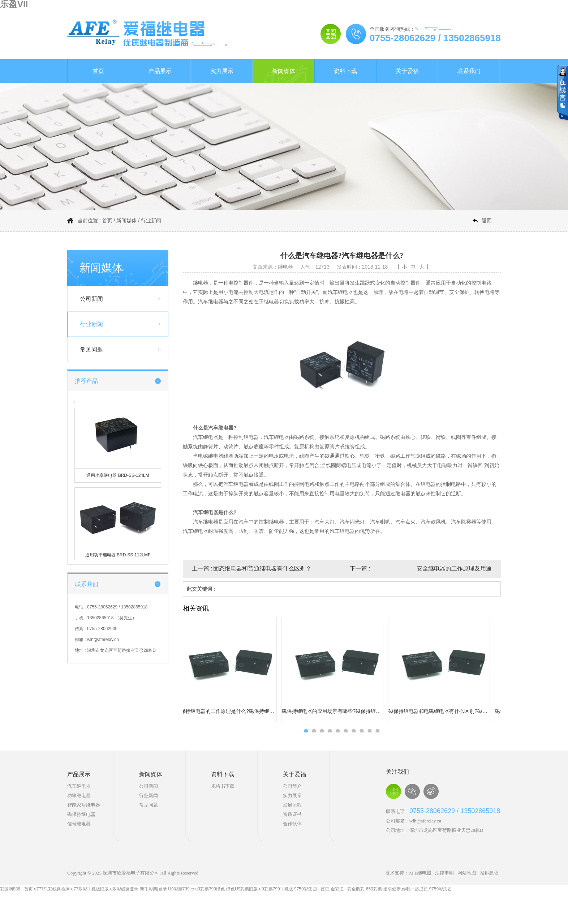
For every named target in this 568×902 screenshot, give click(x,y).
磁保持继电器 (81, 814)
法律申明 (444, 873)
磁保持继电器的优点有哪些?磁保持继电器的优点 (444, 711)
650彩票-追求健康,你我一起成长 (397, 889)
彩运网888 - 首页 (16, 889)
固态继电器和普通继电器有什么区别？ (262, 568)
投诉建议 (489, 873)
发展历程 (292, 805)
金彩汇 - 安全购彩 (348, 889)
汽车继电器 (79, 786)
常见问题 (91, 349)
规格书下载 (222, 786)
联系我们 (469, 71)
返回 (487, 220)
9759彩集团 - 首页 (311, 889)
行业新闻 (151, 220)
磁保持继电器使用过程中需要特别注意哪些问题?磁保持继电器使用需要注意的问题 (337, 711)
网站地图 (466, 873)
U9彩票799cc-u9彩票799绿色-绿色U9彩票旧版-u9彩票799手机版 (230, 889)
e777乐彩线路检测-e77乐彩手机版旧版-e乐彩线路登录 (86, 889)
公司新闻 (91, 299)
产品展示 (160, 71)
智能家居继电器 (83, 805)
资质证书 (292, 814)
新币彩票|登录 (153, 889)
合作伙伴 (292, 823)
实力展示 (221, 71)
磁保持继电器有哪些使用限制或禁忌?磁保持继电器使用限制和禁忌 (231, 711)
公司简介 (292, 786)
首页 (98, 71)
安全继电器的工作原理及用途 (454, 568)
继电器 (285, 267)
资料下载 (345, 71)
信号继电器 (79, 823)
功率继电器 (79, 795)
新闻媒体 (283, 71)
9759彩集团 (440, 889)
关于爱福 (407, 71)
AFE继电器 (420, 873)
